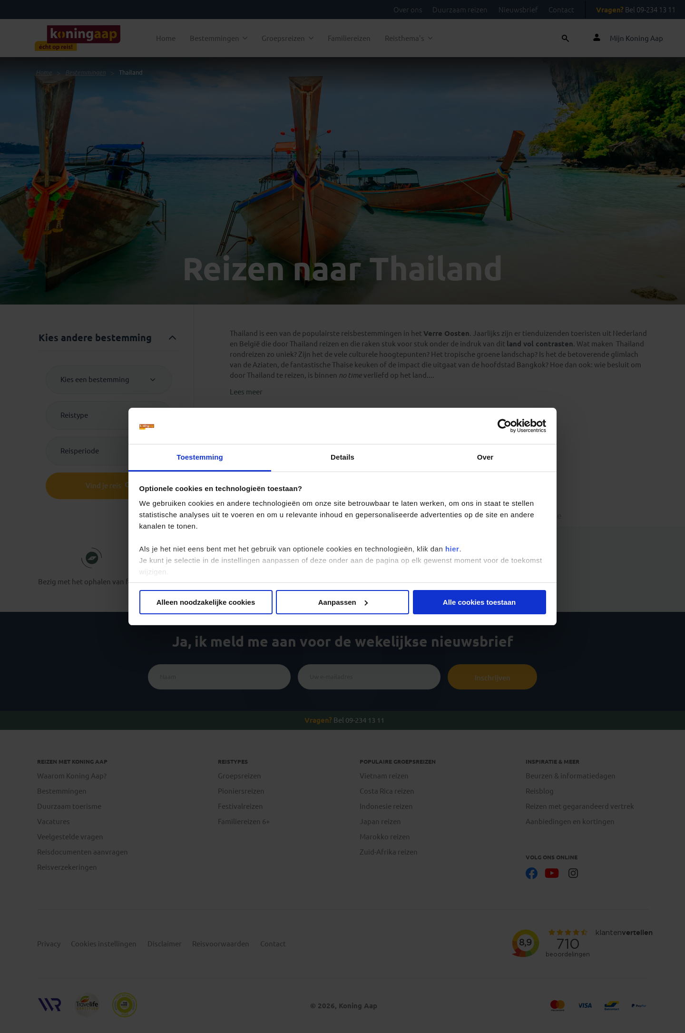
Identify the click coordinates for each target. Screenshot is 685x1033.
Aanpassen (343, 602)
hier (452, 549)
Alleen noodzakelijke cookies (206, 602)
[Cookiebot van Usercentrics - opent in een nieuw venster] (504, 426)
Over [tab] (485, 457)
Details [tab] (342, 457)
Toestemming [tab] (199, 457)
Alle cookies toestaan (479, 602)
